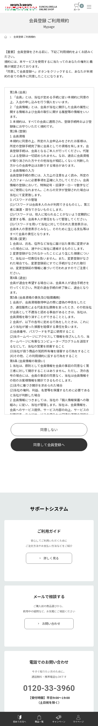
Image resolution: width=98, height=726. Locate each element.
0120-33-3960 (49, 688)
